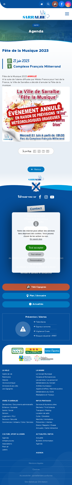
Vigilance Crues (43, 331)
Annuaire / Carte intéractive (47, 428)
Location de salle (42, 413)
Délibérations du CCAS (45, 392)
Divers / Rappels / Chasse (46, 425)
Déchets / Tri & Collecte (45, 407)
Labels (4, 450)
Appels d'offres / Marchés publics (49, 389)
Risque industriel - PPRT (46, 336)
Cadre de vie (7, 374)
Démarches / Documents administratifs (17, 404)
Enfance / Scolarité (9, 407)
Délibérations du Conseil (45, 383)
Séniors (5, 413)
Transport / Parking (43, 410)
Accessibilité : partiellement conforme (36, 476)
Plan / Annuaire (36, 295)
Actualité (39, 438)
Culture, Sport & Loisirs (13, 434)
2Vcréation (42, 482)
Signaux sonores (43, 326)
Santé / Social (7, 410)
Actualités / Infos (44, 434)
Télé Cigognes (36, 286)
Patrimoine (6, 377)
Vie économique (8, 383)
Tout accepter (36, 247)
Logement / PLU (8, 416)
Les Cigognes (7, 389)
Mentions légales (36, 463)
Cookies (36, 469)
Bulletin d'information (44, 441)
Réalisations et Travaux (45, 395)
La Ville (5, 370)
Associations (7, 444)
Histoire (5, 380)
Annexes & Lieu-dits (10, 386)
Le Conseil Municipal (44, 374)
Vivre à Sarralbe (10, 401)
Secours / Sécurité (9, 419)
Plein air (5, 447)
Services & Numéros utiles (46, 404)
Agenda (5, 438)
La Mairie (40, 370)
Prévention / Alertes (44, 422)
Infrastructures (8, 441)
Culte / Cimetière (42, 416)
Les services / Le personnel (47, 380)
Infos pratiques (43, 401)
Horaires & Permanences (45, 377)
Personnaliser (36, 260)
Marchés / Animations (44, 419)
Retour (36, 169)
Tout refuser (36, 254)
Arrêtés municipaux (43, 386)
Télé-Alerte (41, 322)
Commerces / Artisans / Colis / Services (17, 422)
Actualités (36, 304)
